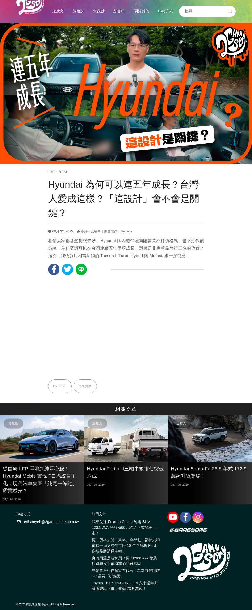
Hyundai (60, 386)
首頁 (51, 171)
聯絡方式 (165, 11)
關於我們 (141, 11)
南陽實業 (85, 386)
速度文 (58, 11)
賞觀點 (99, 11)
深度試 (78, 11)
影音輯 (119, 11)
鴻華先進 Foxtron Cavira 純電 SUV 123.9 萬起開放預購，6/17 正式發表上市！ (124, 527)
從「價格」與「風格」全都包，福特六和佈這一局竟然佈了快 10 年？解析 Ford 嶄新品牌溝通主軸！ (126, 545)
